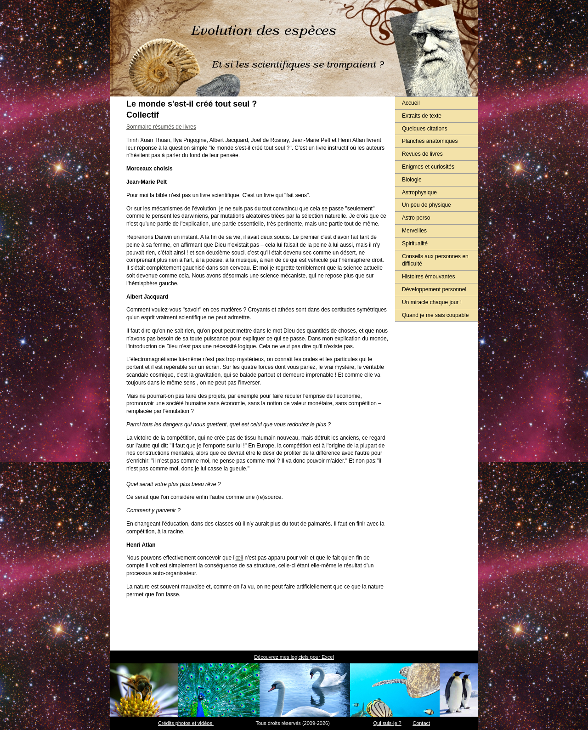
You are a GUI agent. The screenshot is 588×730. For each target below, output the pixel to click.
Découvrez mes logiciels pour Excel (294, 657)
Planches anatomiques (430, 141)
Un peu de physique (426, 205)
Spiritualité (415, 243)
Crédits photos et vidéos (186, 723)
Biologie (412, 179)
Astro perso (416, 218)
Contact (421, 723)
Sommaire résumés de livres (161, 127)
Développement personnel (434, 289)
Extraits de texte (421, 116)
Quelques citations (424, 128)
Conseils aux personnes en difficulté (435, 260)
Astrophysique (419, 192)
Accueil (411, 103)
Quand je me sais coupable (435, 315)
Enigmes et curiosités (428, 167)
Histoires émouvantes (428, 276)
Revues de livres (422, 154)
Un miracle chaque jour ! (432, 302)
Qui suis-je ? (387, 723)
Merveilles (414, 230)
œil (239, 558)
